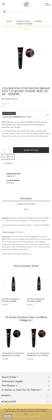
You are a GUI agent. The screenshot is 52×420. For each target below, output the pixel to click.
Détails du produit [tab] (26, 204)
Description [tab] (26, 198)
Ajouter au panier (31, 150)
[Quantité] (5, 150)
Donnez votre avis (10, 99)
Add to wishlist (4, 157)
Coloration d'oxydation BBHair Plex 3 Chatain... (13, 354)
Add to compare (11, 157)
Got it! (7, 416)
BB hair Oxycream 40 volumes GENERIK (10, 300)
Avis (26, 209)
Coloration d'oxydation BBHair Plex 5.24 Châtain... (38, 354)
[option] (26, 58)
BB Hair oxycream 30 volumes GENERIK (36, 300)
